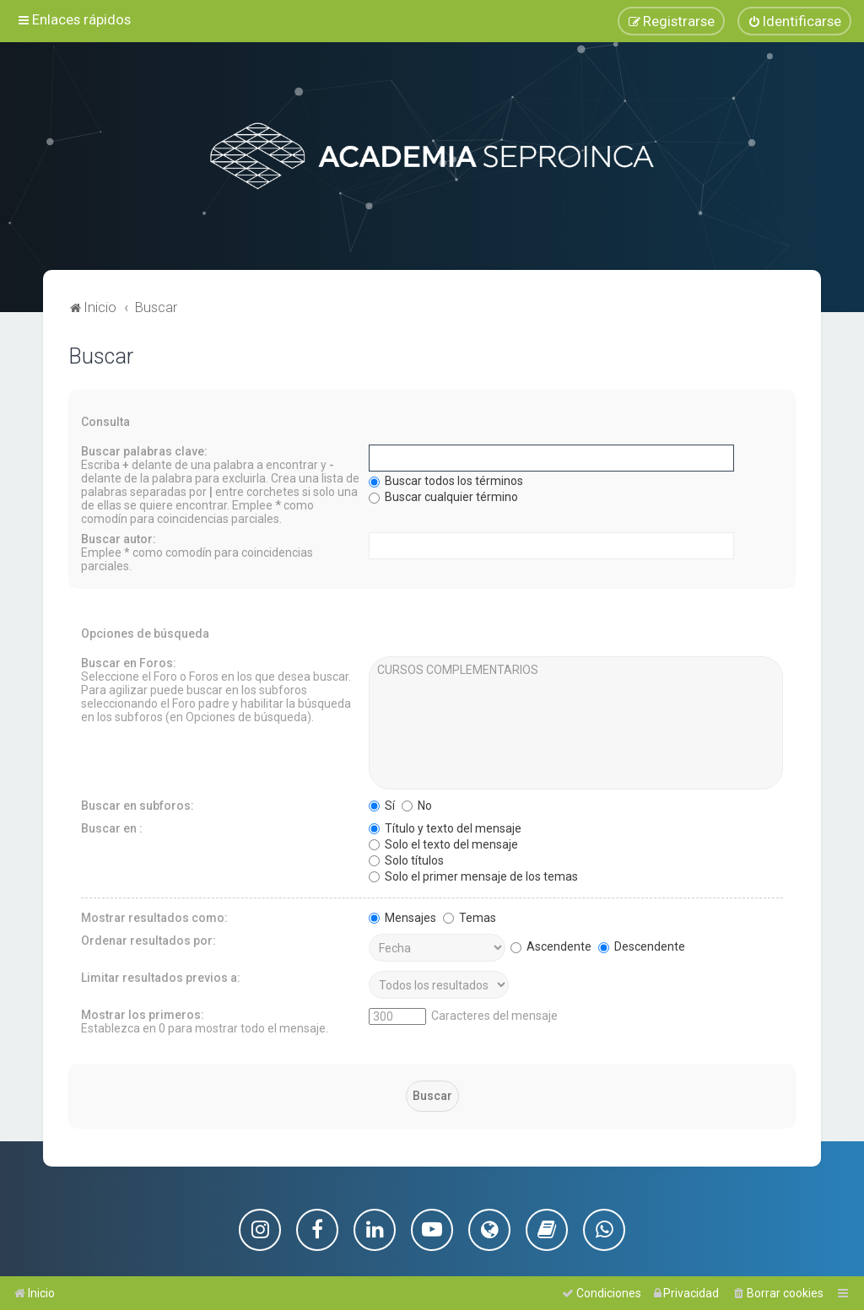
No (417, 804)
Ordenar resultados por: (148, 939)
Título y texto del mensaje (445, 826)
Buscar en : (112, 826)
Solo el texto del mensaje (443, 842)
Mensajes (402, 916)
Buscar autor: (118, 537)
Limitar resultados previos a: (160, 976)
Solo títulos (406, 858)
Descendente (641, 945)
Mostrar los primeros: (142, 1013)
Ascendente (550, 945)
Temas (469, 916)
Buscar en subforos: (137, 804)
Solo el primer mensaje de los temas (473, 874)
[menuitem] (794, 21)
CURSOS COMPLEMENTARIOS (575, 669)
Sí (382, 804)
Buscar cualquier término (443, 495)
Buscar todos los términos (446, 479)
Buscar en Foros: (128, 661)
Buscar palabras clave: (144, 449)
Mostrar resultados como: (154, 916)
